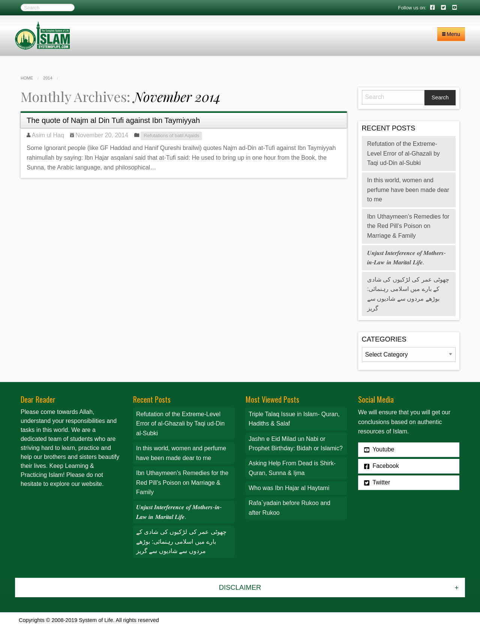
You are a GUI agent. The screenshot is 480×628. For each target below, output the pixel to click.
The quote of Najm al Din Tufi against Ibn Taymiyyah (113, 120)
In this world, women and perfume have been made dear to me (408, 189)
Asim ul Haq (48, 135)
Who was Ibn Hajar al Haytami (289, 488)
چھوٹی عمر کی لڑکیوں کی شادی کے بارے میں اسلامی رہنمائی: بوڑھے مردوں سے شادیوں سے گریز (181, 541)
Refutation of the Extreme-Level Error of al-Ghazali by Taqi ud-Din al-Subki (403, 153)
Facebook (381, 466)
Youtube (379, 449)
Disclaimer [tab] (240, 587)
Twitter (377, 482)
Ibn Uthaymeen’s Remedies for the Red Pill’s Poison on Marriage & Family (408, 226)
